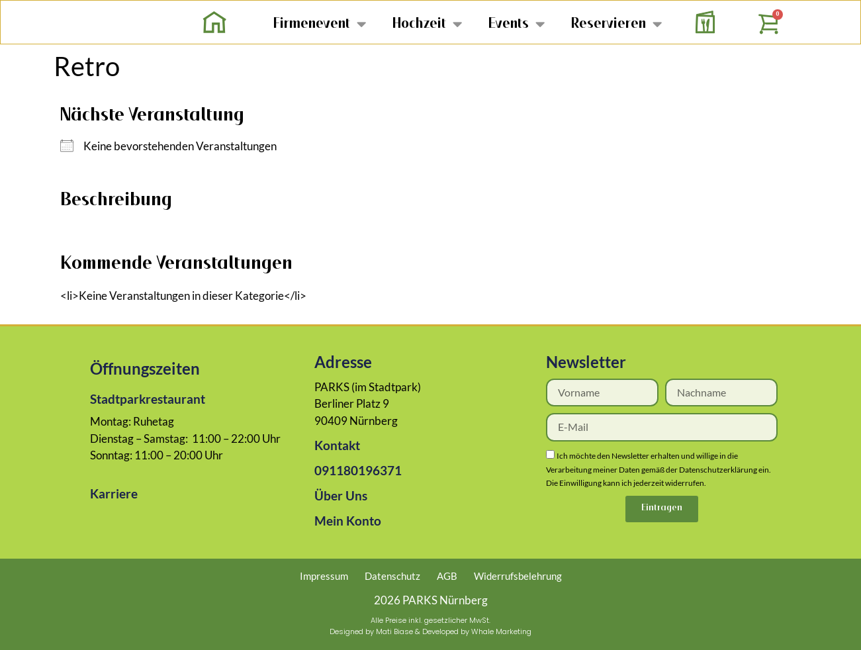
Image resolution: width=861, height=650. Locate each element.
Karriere (114, 493)
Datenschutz (392, 576)
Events (516, 23)
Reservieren (616, 23)
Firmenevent (319, 23)
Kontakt (337, 445)
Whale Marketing (501, 631)
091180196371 (358, 470)
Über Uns (340, 495)
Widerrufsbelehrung (518, 576)
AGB (447, 576)
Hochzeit (427, 23)
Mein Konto (347, 520)
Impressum (324, 576)
